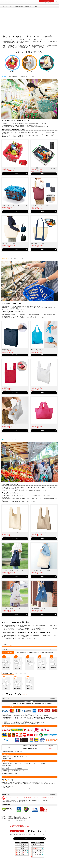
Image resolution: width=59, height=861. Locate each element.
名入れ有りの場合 (7, 652)
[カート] (56, 2)
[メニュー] (3, 2)
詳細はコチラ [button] (53, 649)
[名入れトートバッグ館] (29, 2)
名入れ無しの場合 (7, 673)
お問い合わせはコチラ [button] (29, 838)
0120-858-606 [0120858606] (36, 831)
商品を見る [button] (15, 173)
